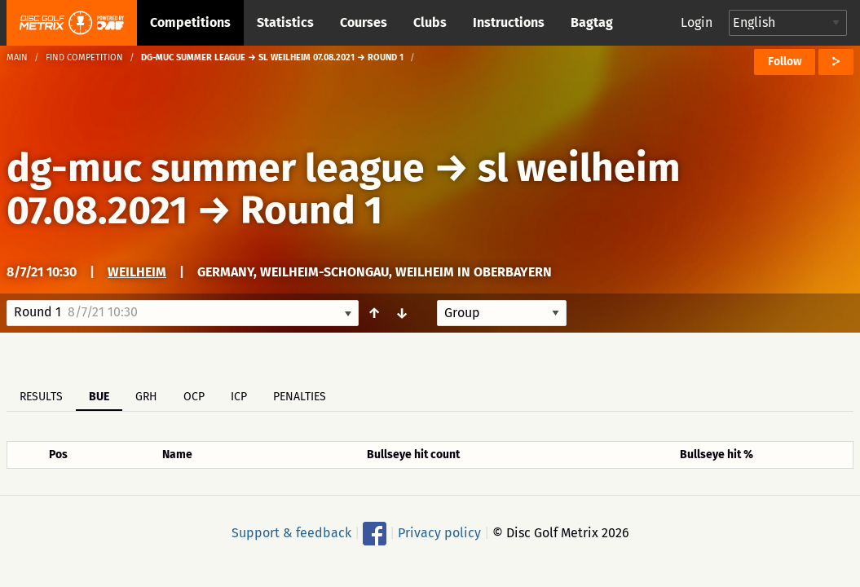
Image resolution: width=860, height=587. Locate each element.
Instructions (509, 22)
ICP (239, 397)
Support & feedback (291, 533)
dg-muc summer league (216, 168)
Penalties (299, 397)
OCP (194, 397)
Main (17, 57)
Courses (363, 22)
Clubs (430, 22)
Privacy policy (439, 533)
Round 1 (311, 210)
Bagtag (592, 22)
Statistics (285, 22)
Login (696, 22)
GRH (146, 397)
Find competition (84, 57)
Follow (784, 61)
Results (41, 397)
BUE (99, 397)
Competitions (190, 22)
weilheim (137, 272)
